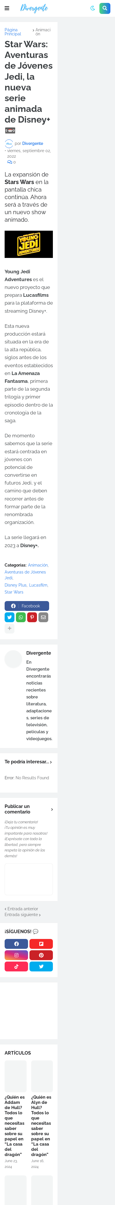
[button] (7, 8)
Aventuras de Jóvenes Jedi (25, 575)
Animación (43, 32)
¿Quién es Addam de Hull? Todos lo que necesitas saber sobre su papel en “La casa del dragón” (15, 1126)
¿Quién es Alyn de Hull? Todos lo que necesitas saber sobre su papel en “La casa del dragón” (41, 1126)
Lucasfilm (38, 585)
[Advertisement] (86, 46)
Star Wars (14, 592)
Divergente (38, 653)
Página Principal (13, 32)
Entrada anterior (23, 909)
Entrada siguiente (21, 914)
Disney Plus (16, 585)
